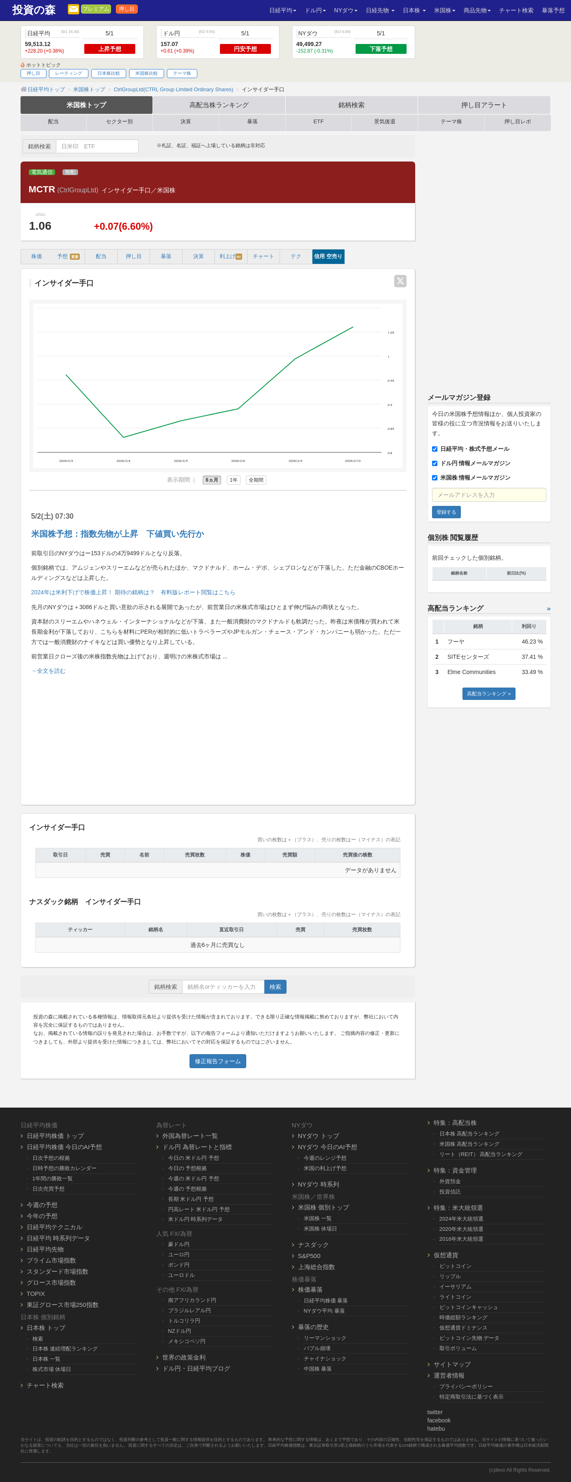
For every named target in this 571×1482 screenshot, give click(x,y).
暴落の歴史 (313, 1326)
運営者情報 (449, 1375)
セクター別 (119, 122)
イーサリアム (455, 1286)
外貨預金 (450, 1181)
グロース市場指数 (51, 1282)
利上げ (231, 257)
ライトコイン (455, 1297)
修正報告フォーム (218, 1061)
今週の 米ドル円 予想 (193, 1178)
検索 (275, 986)
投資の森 (33, 10)
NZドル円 (180, 1331)
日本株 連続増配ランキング (65, 1349)
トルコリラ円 (184, 1321)
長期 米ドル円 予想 (191, 1199)
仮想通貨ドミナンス (463, 1328)
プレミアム (96, 9)
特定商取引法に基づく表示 (471, 1397)
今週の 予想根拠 (187, 1189)
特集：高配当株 (455, 1122)
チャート (263, 256)
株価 (36, 256)
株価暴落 (310, 1289)
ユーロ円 (179, 1254)
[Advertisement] (218, 736)
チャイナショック (325, 1358)
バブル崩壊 (317, 1348)
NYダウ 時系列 (318, 1184)
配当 (53, 122)
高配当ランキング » (489, 694)
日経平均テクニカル (54, 1226)
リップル (450, 1276)
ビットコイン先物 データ (469, 1338)
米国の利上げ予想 (325, 1168)
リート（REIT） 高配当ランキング (481, 1154)
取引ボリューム (458, 1348)
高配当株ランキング (219, 104)
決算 (185, 122)
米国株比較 (146, 73)
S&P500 (309, 1255)
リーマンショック (325, 1338)
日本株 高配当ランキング (469, 1134)
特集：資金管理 (455, 1170)
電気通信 (42, 172)
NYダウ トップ (318, 1135)
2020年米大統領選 (461, 1229)
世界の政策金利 (184, 1357)
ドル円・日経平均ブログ (196, 1368)
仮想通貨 (446, 1254)
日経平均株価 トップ (55, 1135)
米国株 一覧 (318, 1218)
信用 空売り (328, 256)
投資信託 (450, 1192)
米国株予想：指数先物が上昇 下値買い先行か (117, 533)
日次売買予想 (48, 1189)
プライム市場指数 (51, 1260)
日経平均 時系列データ (58, 1238)
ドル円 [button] (315, 10)
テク (296, 256)
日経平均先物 (45, 1249)
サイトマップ (452, 1364)
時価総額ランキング (463, 1317)
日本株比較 (108, 73)
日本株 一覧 (46, 1359)
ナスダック (313, 1244)
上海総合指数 (316, 1266)
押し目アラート (484, 104)
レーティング (68, 73)
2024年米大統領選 (461, 1219)
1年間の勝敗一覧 (52, 1178)
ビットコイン (455, 1266)
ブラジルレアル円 (189, 1310)
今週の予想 (42, 1204)
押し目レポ (517, 122)
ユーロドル (181, 1275)
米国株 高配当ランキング (469, 1144)
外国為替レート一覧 (190, 1135)
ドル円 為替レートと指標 (197, 1146)
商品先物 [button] (477, 10)
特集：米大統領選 (458, 1207)
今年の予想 (42, 1215)
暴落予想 (553, 10)
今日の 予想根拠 (187, 1168)
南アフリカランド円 (192, 1300)
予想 (68, 257)
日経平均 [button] (282, 10)
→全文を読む (48, 670)
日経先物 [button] (380, 10)
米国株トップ (86, 104)
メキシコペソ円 (187, 1341)
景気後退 (384, 122)
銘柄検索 (351, 104)
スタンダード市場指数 (57, 1271)
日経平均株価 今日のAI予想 (64, 1146)
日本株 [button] (414, 10)
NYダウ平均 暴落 (324, 1311)
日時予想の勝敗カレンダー (64, 1168)
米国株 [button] (444, 10)
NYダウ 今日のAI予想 (327, 1146)
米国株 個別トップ (323, 1207)
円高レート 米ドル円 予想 (199, 1209)
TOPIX (36, 1293)
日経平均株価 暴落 (326, 1300)
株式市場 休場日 (52, 1369)
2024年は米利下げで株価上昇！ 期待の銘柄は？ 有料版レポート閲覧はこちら (133, 592)
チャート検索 (516, 10)
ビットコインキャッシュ (468, 1307)
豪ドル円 (179, 1244)
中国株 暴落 (318, 1369)
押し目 (127, 9)
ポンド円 (179, 1265)
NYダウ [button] (346, 10)
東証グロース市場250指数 (63, 1304)
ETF (318, 122)
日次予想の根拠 (51, 1158)
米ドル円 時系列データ (195, 1219)
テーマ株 (182, 73)
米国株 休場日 (321, 1229)
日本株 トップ (46, 1327)
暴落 (252, 122)
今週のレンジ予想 (325, 1158)
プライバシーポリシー (466, 1386)
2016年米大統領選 (461, 1239)
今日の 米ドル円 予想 (193, 1158)
